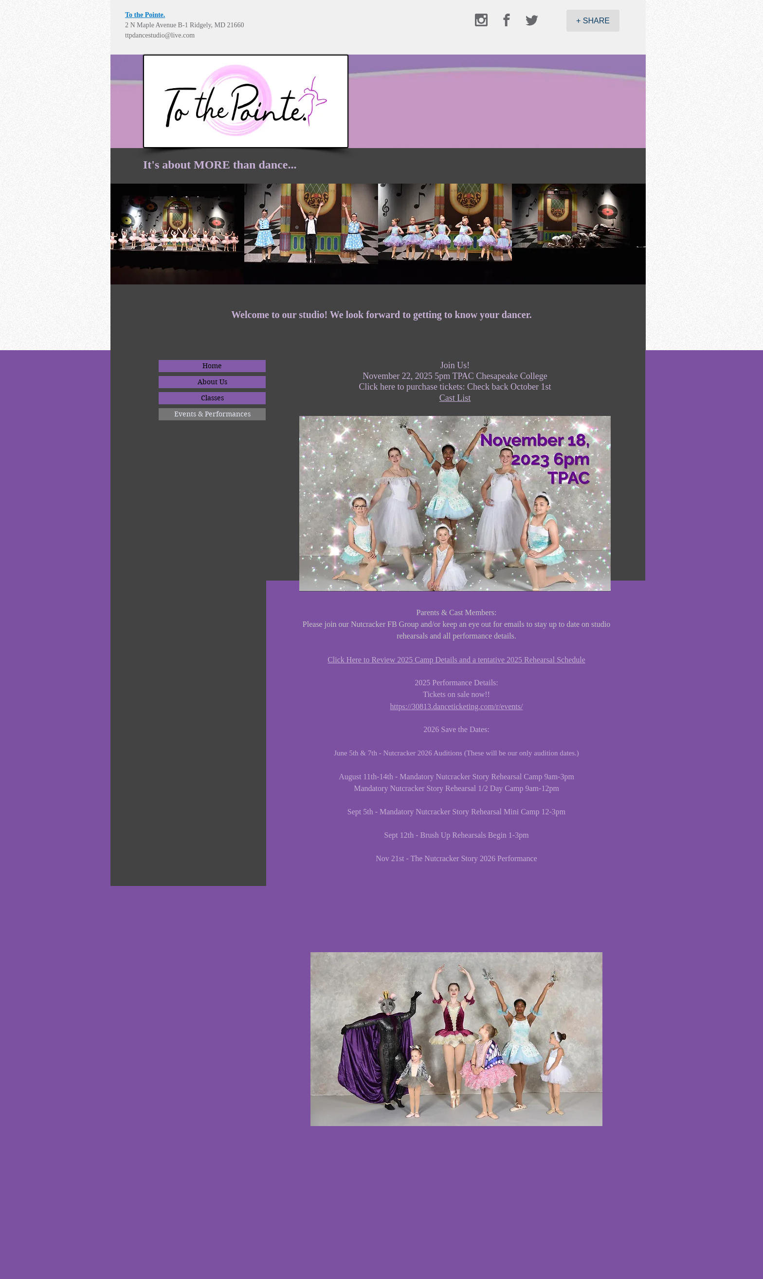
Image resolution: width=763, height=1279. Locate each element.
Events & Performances (212, 414)
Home (212, 365)
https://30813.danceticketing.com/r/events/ (456, 706)
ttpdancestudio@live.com (160, 35)
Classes (212, 398)
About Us (212, 381)
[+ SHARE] (592, 21)
